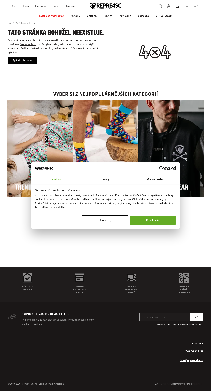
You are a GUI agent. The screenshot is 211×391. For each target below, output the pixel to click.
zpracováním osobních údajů (190, 324)
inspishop (197, 383)
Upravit (105, 220)
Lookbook (40, 6)
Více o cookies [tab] (155, 179)
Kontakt (70, 6)
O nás (26, 6)
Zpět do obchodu (22, 60)
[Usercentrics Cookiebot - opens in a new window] (161, 168)
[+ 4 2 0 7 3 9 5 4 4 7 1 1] (194, 351)
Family (56, 6)
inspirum (166, 383)
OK (196, 316)
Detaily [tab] (105, 179)
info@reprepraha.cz (191, 360)
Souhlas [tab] (56, 179)
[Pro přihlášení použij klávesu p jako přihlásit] (169, 6)
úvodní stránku (28, 44)
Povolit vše (152, 220)
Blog (14, 6)
